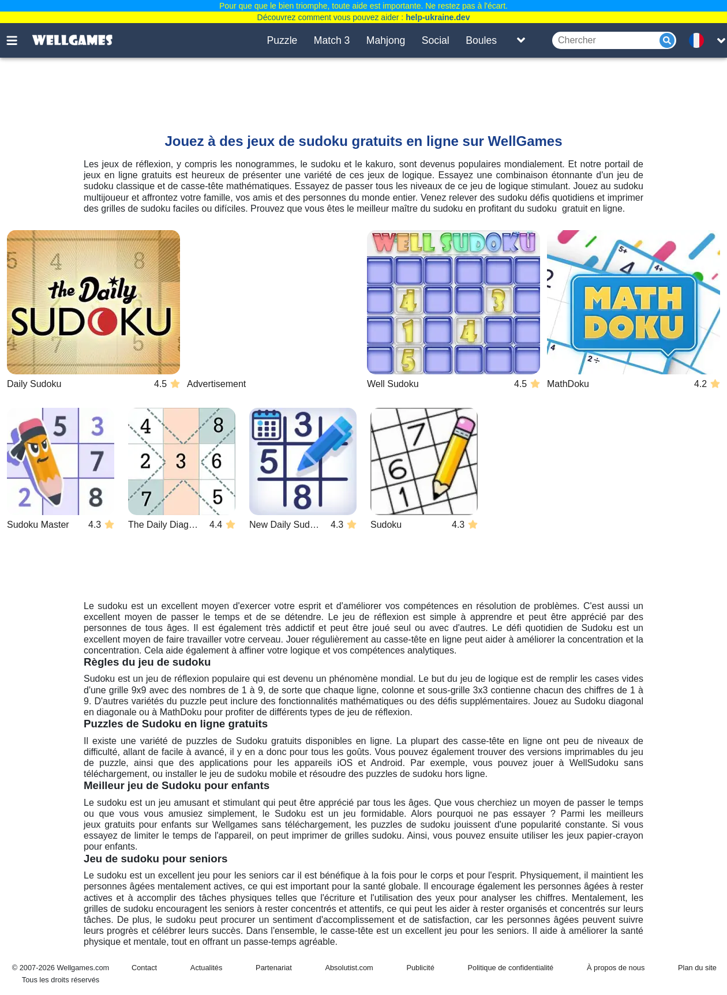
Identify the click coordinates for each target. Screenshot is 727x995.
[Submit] (666, 40)
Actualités (206, 967)
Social (435, 40)
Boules (481, 40)
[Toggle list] (521, 40)
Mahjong (386, 40)
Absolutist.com (349, 967)
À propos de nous (615, 967)
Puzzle (282, 40)
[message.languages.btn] (700, 40)
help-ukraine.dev (438, 17)
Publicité (420, 967)
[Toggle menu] (18, 40)
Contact (144, 967)
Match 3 (332, 40)
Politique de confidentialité (511, 967)
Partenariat (274, 967)
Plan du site (697, 967)
